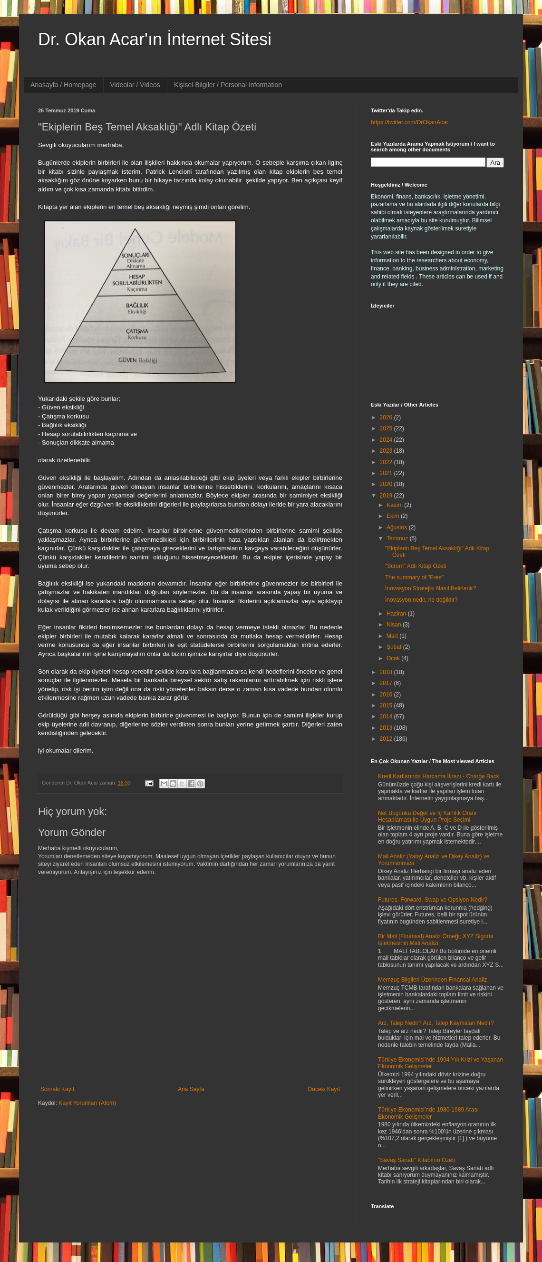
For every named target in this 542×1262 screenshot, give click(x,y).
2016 (387, 694)
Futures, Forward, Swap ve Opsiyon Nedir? (432, 899)
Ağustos (398, 527)
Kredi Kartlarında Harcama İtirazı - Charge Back (438, 776)
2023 (387, 450)
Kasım (395, 505)
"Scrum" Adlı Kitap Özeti (415, 566)
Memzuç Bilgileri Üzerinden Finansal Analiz (432, 979)
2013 (387, 728)
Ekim (394, 516)
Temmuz (398, 538)
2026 (387, 417)
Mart (393, 636)
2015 (387, 705)
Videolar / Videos (135, 85)
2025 (387, 428)
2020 (387, 484)
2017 (387, 683)
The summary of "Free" (414, 577)
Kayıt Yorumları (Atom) (87, 1103)
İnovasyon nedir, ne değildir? (421, 599)
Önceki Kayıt (324, 1089)
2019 (387, 495)
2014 (387, 716)
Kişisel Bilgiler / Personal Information (228, 85)
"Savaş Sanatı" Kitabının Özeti (416, 1160)
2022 (387, 462)
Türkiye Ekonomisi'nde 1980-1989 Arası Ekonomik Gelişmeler (428, 1113)
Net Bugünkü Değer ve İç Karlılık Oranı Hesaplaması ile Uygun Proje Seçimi (427, 816)
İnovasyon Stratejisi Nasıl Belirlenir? (430, 588)
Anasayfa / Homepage (63, 85)
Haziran (397, 613)
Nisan (395, 624)
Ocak (394, 658)
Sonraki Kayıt (57, 1089)
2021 (387, 473)
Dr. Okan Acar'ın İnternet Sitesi (154, 39)
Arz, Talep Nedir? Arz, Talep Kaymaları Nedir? (436, 1023)
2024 (387, 440)
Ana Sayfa (191, 1089)
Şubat (395, 647)
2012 (387, 738)
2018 (387, 672)
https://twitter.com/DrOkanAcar (409, 122)
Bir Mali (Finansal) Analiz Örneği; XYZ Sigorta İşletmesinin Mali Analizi (436, 939)
